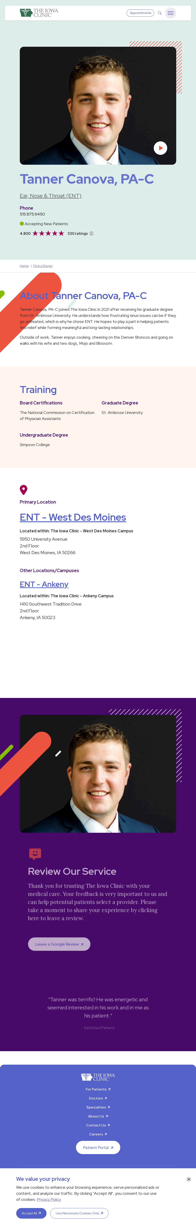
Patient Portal (96, 1147)
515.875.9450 (32, 214)
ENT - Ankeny (44, 584)
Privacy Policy (49, 1199)
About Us (96, 1116)
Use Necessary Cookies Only (77, 1213)
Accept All (29, 1213)
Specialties (96, 1107)
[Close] (188, 1179)
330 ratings (77, 233)
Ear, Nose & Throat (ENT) (50, 195)
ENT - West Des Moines (73, 517)
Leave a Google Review (57, 944)
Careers (96, 1134)
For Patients (96, 1089)
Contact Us (96, 1125)
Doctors (96, 1098)
